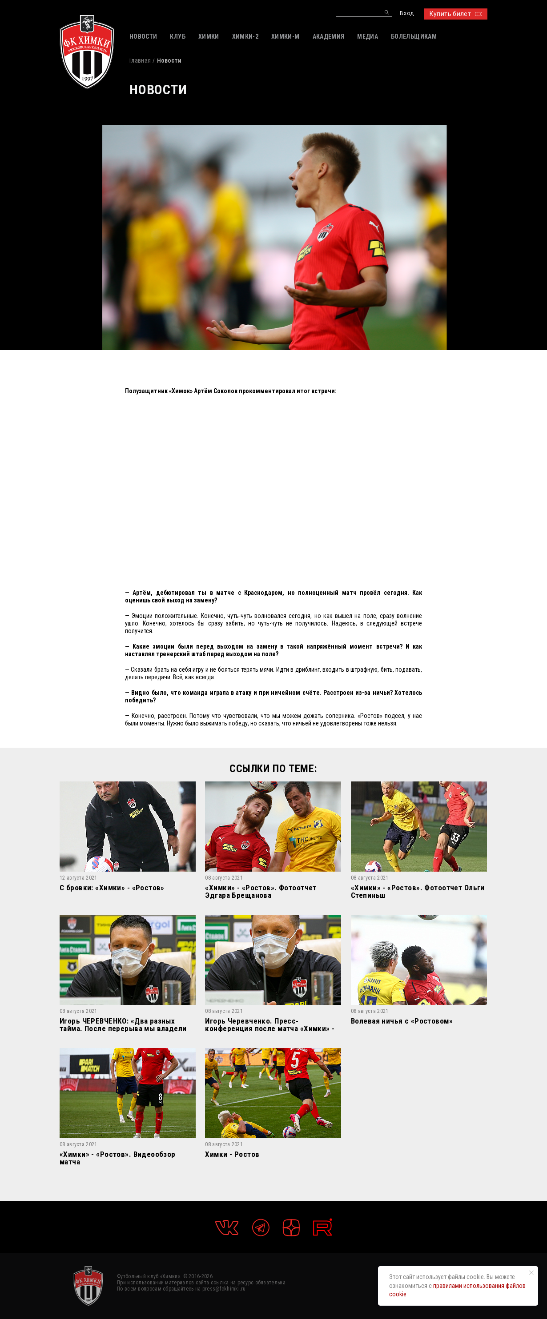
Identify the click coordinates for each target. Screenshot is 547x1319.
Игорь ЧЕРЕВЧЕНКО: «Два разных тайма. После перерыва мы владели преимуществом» (123, 1024)
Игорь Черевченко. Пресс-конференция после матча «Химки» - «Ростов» (269, 1024)
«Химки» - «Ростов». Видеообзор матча (118, 1158)
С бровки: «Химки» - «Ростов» (112, 888)
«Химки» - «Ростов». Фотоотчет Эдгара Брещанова (260, 891)
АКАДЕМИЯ (329, 36)
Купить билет (456, 13)
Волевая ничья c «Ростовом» (402, 1021)
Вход (407, 13)
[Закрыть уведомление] (531, 1272)
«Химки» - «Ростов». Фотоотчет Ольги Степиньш (418, 891)
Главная (140, 60)
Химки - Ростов (232, 1155)
